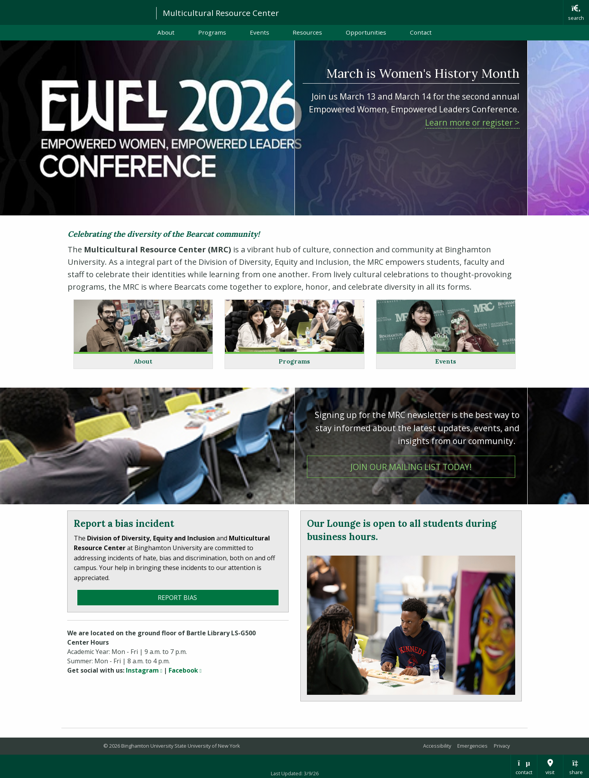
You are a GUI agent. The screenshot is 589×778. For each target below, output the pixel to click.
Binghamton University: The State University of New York (74, 12)
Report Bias (178, 597)
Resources (307, 32)
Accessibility (437, 745)
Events (259, 32)
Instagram (144, 670)
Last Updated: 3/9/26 (295, 773)
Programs (212, 32)
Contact (421, 32)
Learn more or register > (472, 122)
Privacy (502, 745)
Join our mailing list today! (432, 466)
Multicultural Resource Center (221, 12)
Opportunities (366, 32)
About (165, 32)
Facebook (185, 670)
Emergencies (472, 745)
